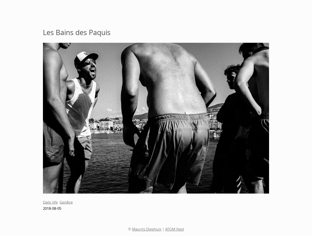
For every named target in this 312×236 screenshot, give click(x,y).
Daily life (50, 202)
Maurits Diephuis (146, 229)
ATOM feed (174, 229)
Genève (66, 202)
